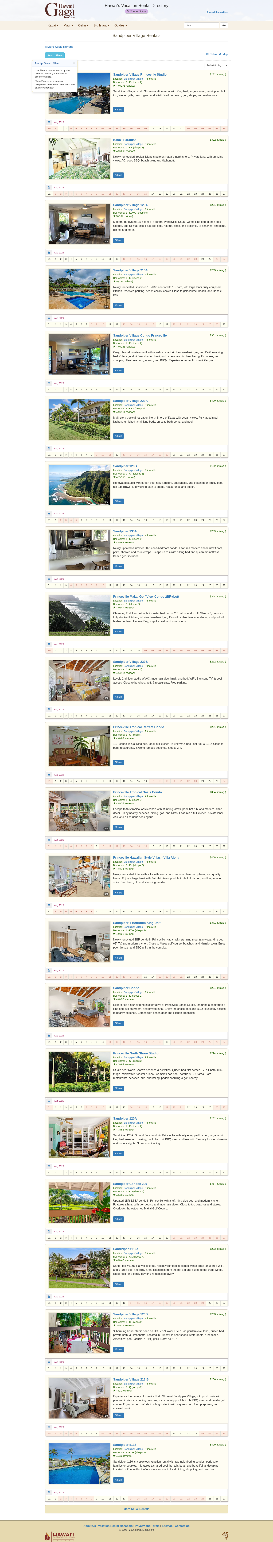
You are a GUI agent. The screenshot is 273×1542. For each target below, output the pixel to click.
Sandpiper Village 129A (130, 205)
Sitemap (167, 1525)
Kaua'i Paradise (124, 140)
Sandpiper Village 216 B (131, 1379)
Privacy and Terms (147, 1525)
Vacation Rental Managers (115, 1525)
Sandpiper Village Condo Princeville (140, 335)
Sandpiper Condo (126, 988)
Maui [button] (68, 25)
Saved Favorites (217, 12)
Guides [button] (120, 25)
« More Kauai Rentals (59, 46)
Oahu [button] (83, 25)
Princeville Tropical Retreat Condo (138, 727)
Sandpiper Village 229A (130, 401)
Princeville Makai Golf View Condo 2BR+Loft (146, 596)
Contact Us (182, 1525)
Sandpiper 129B (125, 466)
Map (225, 54)
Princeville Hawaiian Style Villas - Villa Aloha (146, 857)
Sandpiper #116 (124, 1445)
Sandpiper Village (133, 78)
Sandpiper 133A (125, 531)
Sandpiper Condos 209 (130, 1184)
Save (118, 110)
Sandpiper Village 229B (130, 662)
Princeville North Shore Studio (135, 1053)
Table (213, 54)
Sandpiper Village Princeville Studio (140, 74)
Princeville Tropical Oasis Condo (137, 792)
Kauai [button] (53, 25)
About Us (89, 1525)
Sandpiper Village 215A (130, 270)
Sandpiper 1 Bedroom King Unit (137, 923)
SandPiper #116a (125, 1249)
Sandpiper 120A (125, 1118)
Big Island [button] (101, 25)
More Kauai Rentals (136, 1509)
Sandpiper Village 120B (130, 1314)
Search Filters (54, 55)
